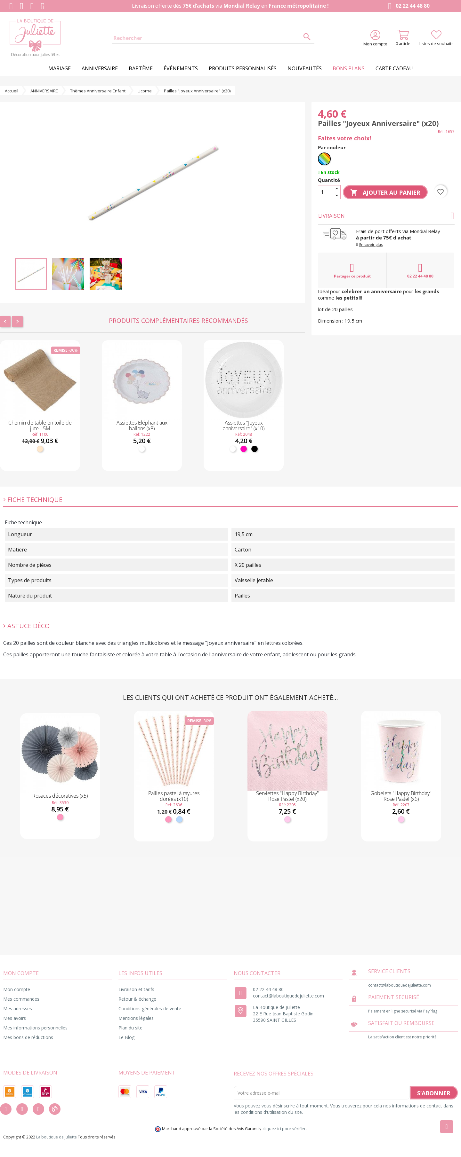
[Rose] (60, 817)
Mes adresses (17, 1008)
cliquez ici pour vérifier (284, 1128)
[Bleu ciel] (179, 819)
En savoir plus (371, 244)
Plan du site (130, 1028)
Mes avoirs (14, 1018)
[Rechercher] (213, 38)
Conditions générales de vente (149, 1008)
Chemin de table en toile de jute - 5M (40, 425)
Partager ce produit (352, 270)
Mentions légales (136, 1018)
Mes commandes (21, 999)
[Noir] (254, 449)
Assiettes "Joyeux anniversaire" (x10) (243, 425)
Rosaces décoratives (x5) (60, 795)
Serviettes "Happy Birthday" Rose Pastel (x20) (287, 796)
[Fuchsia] (243, 449)
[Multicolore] (324, 158)
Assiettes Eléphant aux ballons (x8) (142, 425)
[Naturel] (40, 449)
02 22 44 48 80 (407, 6)
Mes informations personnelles (35, 1028)
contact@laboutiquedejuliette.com (288, 996)
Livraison (386, 216)
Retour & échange (137, 999)
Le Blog (126, 1037)
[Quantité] (325, 192)
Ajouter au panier (385, 193)
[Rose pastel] (287, 819)
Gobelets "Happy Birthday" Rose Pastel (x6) (401, 796)
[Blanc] (142, 449)
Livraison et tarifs (136, 989)
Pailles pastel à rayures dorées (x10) (173, 796)
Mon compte (16, 989)
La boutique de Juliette (56, 1137)
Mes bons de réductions (28, 1037)
